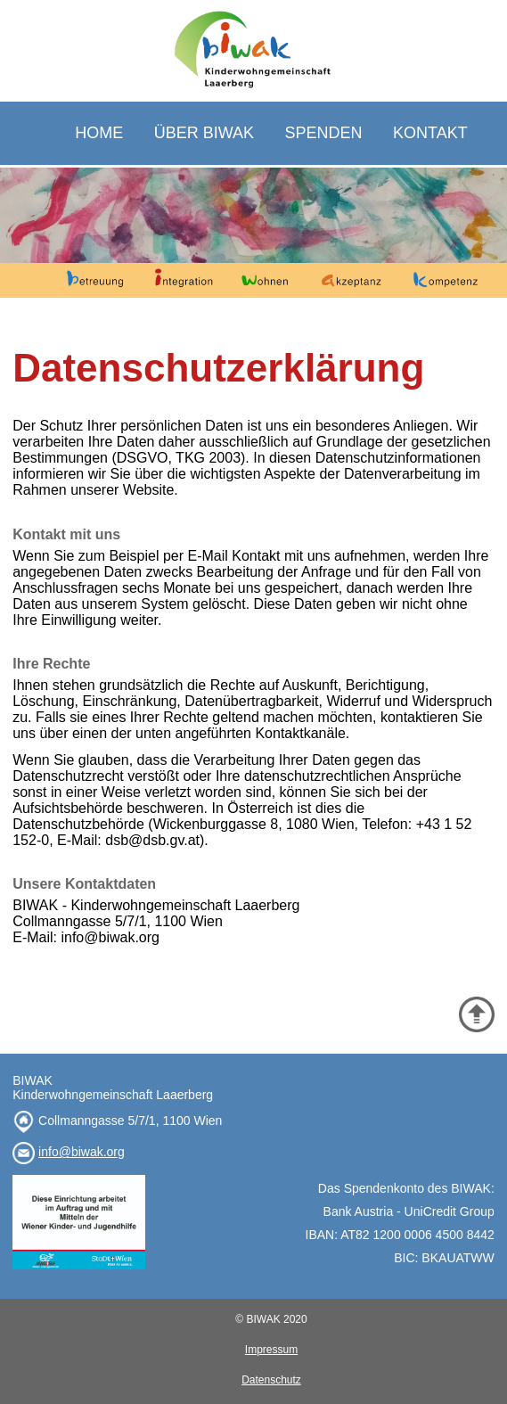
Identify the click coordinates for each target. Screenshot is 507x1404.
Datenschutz (271, 1380)
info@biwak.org (81, 1152)
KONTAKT (430, 133)
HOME (99, 133)
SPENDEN (324, 133)
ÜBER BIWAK (204, 133)
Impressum (271, 1349)
